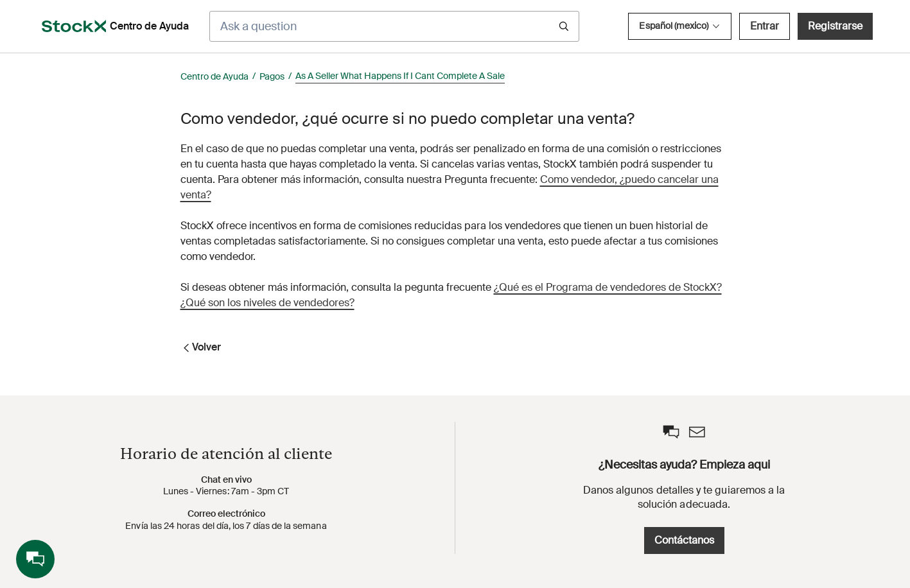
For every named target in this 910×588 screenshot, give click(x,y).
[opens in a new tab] (74, 26)
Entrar (764, 26)
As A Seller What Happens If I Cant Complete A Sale (400, 76)
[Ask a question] (394, 26)
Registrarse (835, 26)
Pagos (271, 76)
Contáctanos (684, 540)
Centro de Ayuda (214, 76)
